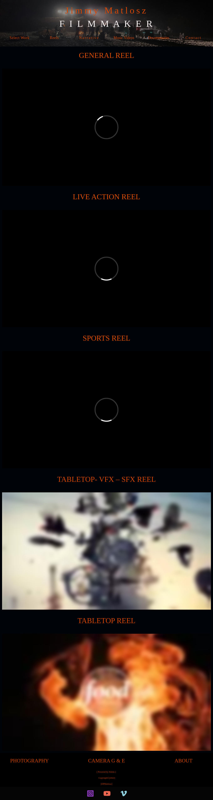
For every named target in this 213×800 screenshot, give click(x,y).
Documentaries (158, 38)
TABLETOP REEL (106, 621)
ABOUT (183, 760)
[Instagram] (90, 793)
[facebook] (77, 793)
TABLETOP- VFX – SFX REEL (106, 479)
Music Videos (124, 38)
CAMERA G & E (106, 760)
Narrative (89, 38)
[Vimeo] (123, 793)
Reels (54, 38)
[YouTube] (107, 793)
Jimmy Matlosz (106, 10)
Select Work (19, 38)
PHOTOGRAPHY (29, 760)
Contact (193, 38)
